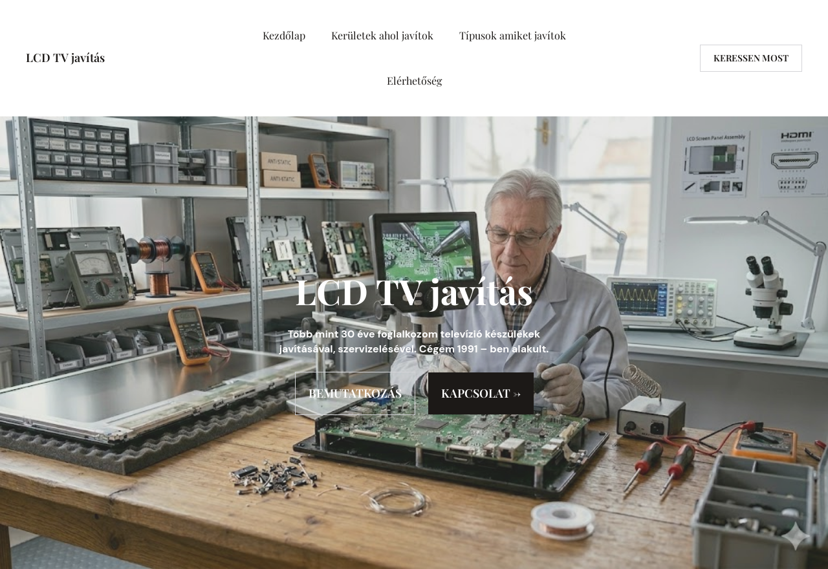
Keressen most (751, 58)
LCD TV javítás (65, 57)
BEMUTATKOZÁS (355, 393)
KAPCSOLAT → (481, 393)
